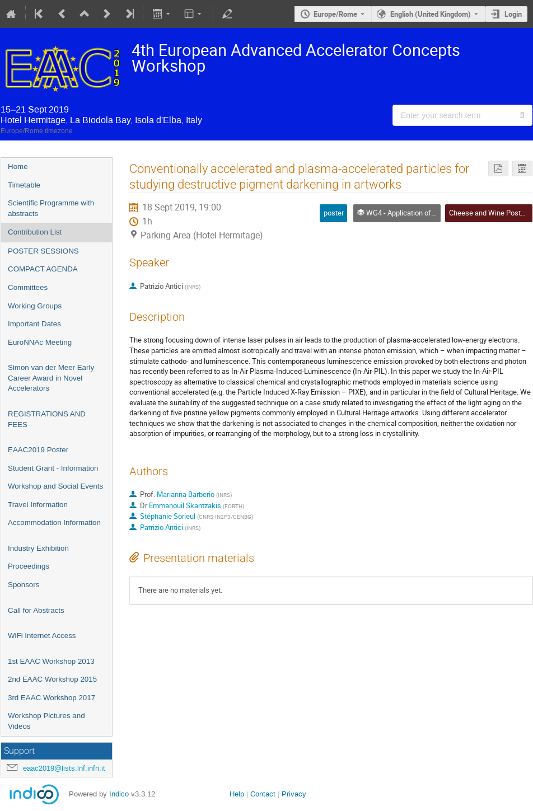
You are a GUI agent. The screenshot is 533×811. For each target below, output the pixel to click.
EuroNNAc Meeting (40, 342)
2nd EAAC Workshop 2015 (52, 679)
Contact (262, 794)
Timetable (24, 185)
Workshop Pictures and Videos (46, 720)
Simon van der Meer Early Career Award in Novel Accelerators (51, 377)
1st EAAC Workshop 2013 (51, 661)
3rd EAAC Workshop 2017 (51, 697)
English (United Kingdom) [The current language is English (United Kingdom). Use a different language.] (430, 14)
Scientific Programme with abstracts (51, 208)
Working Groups (35, 306)
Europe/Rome (335, 14)
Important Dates (34, 324)
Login (513, 14)
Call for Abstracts (36, 610)
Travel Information (38, 504)
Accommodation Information (54, 522)
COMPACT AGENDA (43, 269)
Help (237, 794)
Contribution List (35, 232)
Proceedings (28, 566)
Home (18, 166)
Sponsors (23, 584)
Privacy (294, 794)
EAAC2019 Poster (38, 450)
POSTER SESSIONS (43, 251)
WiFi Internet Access (42, 635)
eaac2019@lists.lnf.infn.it (64, 768)
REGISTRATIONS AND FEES (47, 419)
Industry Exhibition (38, 548)
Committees (28, 287)
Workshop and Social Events (55, 486)
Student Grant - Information (53, 468)
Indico (119, 794)
